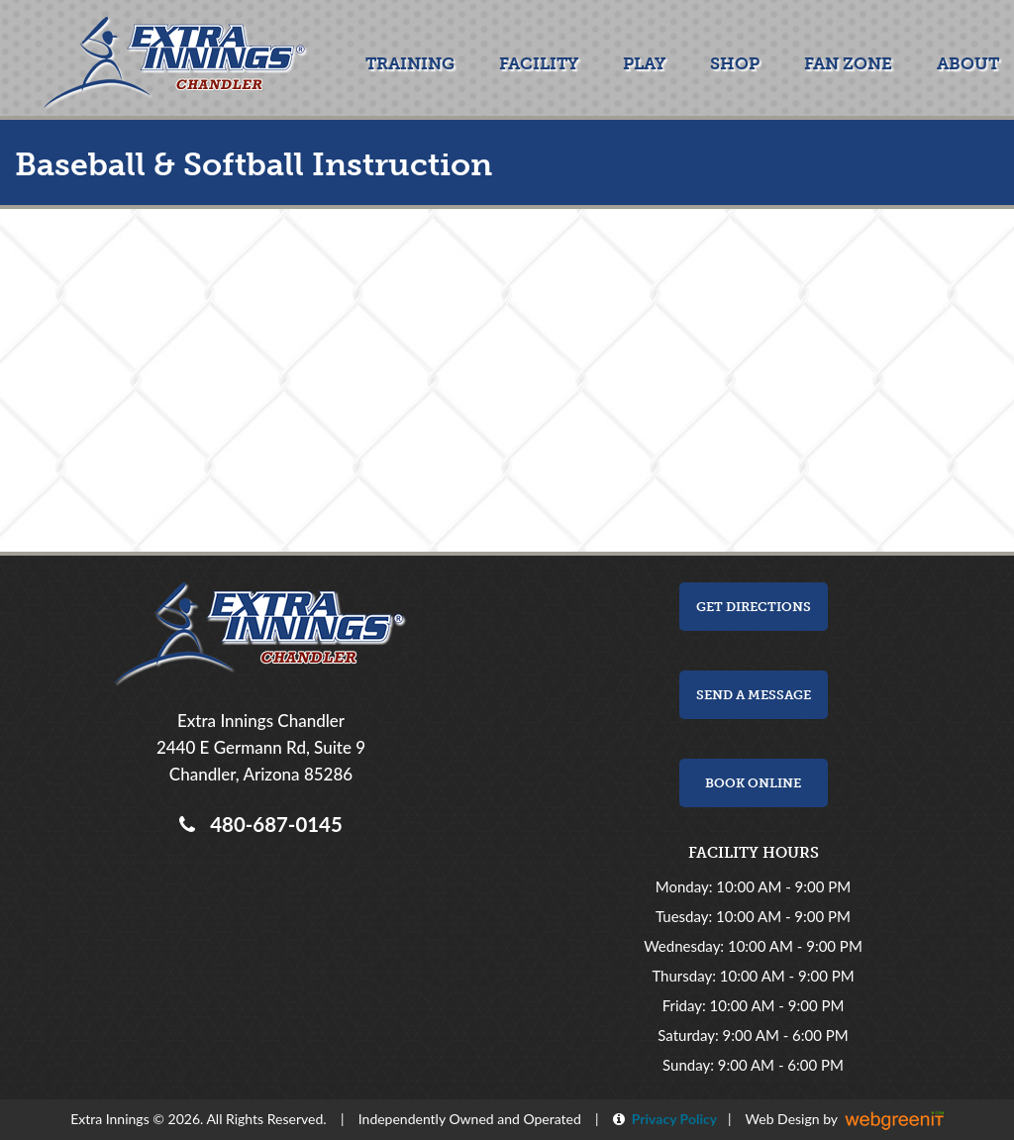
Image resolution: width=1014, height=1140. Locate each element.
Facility (538, 63)
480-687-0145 (271, 824)
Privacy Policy (671, 1118)
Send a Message (753, 694)
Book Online (753, 783)
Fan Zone (848, 63)
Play (644, 63)
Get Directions (753, 606)
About (968, 63)
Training (410, 63)
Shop (735, 63)
